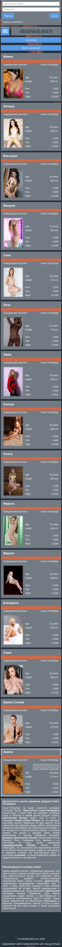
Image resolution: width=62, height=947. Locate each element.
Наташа (8, 106)
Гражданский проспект (15, 64)
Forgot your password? (12, 22)
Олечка (8, 404)
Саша (7, 652)
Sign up (8, 16)
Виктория (10, 156)
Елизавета (11, 603)
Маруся (8, 503)
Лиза (6, 305)
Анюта (8, 752)
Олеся (7, 454)
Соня (7, 255)
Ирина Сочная (13, 702)
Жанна (8, 56)
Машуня (9, 205)
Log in (54, 16)
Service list (31, 40)
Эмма (7, 354)
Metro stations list (31, 48)
